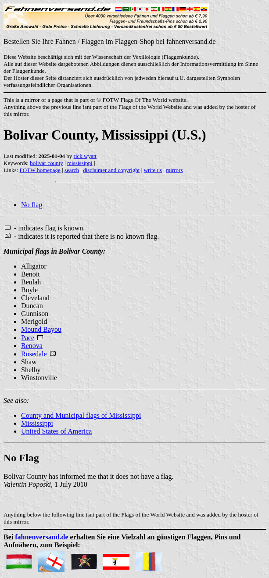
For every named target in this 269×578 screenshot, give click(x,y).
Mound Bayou (41, 329)
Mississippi (37, 423)
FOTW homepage (39, 170)
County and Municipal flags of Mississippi (81, 415)
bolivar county (46, 163)
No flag (31, 204)
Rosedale (34, 354)
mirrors (174, 170)
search (72, 170)
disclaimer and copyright (111, 170)
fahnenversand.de (41, 537)
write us (153, 170)
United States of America (56, 431)
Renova (32, 345)
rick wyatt (85, 156)
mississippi (80, 163)
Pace (27, 337)
